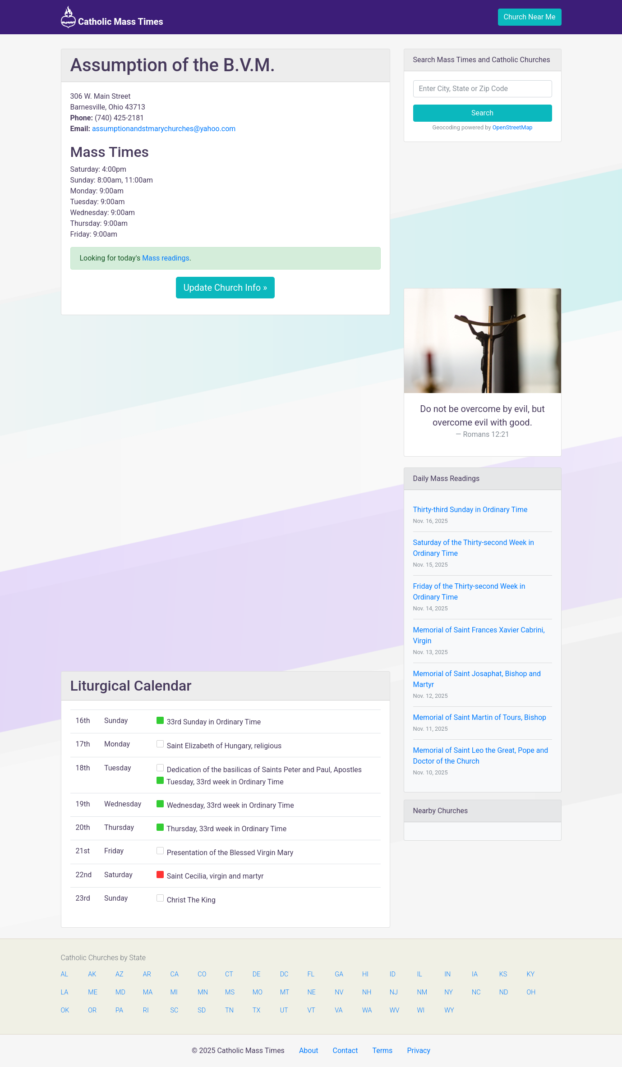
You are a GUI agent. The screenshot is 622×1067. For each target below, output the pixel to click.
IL (419, 974)
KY (531, 974)
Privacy (418, 1050)
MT (284, 992)
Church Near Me (530, 17)
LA (65, 992)
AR (147, 974)
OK (65, 1010)
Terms (382, 1050)
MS (229, 992)
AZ (119, 974)
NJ (394, 992)
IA (475, 974)
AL (65, 974)
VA (338, 1010)
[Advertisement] (225, 389)
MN (202, 992)
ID (393, 974)
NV (339, 992)
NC (476, 992)
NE (311, 992)
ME (92, 992)
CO (202, 974)
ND (503, 992)
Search (482, 113)
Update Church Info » (225, 287)
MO (257, 992)
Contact (345, 1050)
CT (229, 974)
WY (448, 1010)
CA (174, 974)
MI (174, 992)
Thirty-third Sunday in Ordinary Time (470, 509)
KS (503, 974)
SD (202, 1010)
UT (284, 1010)
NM (421, 992)
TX (256, 1010)
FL (310, 974)
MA (147, 992)
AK (92, 974)
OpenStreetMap (513, 127)
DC (284, 974)
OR (92, 1010)
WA (366, 1010)
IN (447, 974)
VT (311, 1010)
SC (174, 1010)
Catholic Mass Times (112, 17)
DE (257, 974)
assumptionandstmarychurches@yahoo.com (164, 128)
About (308, 1050)
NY (448, 992)
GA (339, 974)
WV (394, 1010)
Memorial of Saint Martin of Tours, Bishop (480, 717)
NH (366, 992)
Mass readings (165, 258)
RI (146, 1010)
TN (229, 1010)
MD (119, 992)
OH (531, 992)
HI (365, 974)
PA (119, 1010)
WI (420, 1010)
